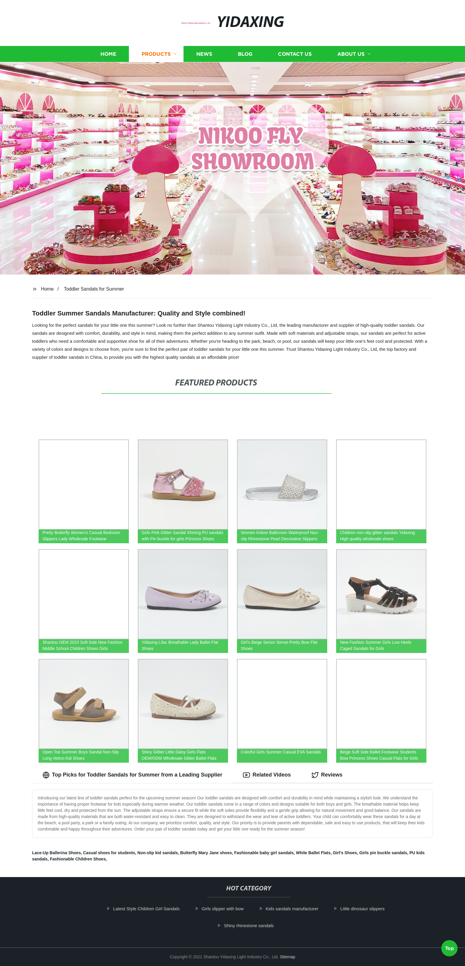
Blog (245, 54)
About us (351, 54)
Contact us (295, 54)
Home (108, 54)
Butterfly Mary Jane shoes (206, 852)
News (204, 54)
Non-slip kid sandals (157, 852)
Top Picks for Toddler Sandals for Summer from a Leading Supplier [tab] (132, 775)
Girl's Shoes (345, 852)
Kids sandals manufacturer (298, 908)
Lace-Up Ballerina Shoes (56, 852)
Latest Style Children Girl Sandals (153, 908)
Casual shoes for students (109, 852)
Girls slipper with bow (229, 908)
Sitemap (287, 956)
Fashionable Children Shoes (78, 859)
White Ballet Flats (313, 852)
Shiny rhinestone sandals (255, 925)
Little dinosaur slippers (369, 908)
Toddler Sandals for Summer (94, 288)
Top (449, 950)
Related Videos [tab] (267, 775)
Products (156, 54)
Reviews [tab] (326, 775)
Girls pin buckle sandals (383, 852)
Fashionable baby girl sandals (264, 852)
